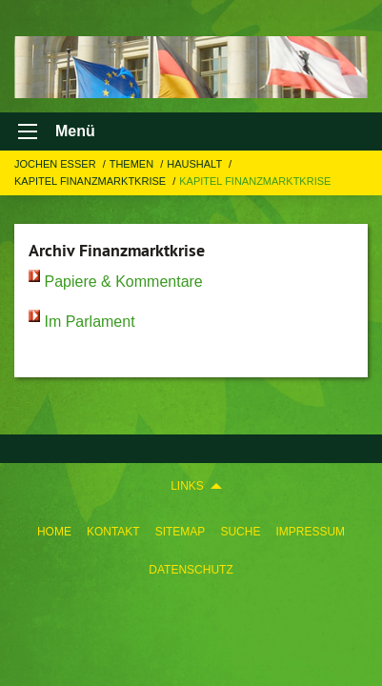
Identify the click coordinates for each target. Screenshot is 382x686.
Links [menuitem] (187, 486)
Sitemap (180, 531)
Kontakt (113, 531)
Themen (133, 164)
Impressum (310, 531)
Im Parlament (89, 321)
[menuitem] (54, 528)
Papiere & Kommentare (123, 281)
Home (54, 531)
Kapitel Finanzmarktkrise (91, 181)
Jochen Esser (56, 164)
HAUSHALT (196, 164)
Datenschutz (190, 569)
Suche (240, 531)
